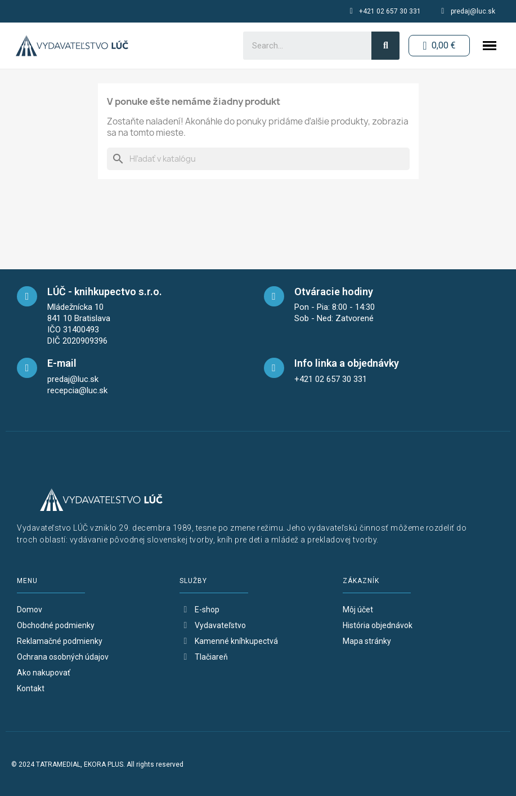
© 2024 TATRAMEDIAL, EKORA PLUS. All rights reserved (97, 764)
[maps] (27, 296)
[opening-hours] (274, 296)
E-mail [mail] (62, 363)
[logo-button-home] (72, 45)
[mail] (27, 368)
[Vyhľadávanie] (258, 159)
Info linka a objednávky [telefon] (346, 363)
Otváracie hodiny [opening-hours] (333, 291)
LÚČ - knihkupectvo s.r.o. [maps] (104, 291)
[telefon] (274, 368)
